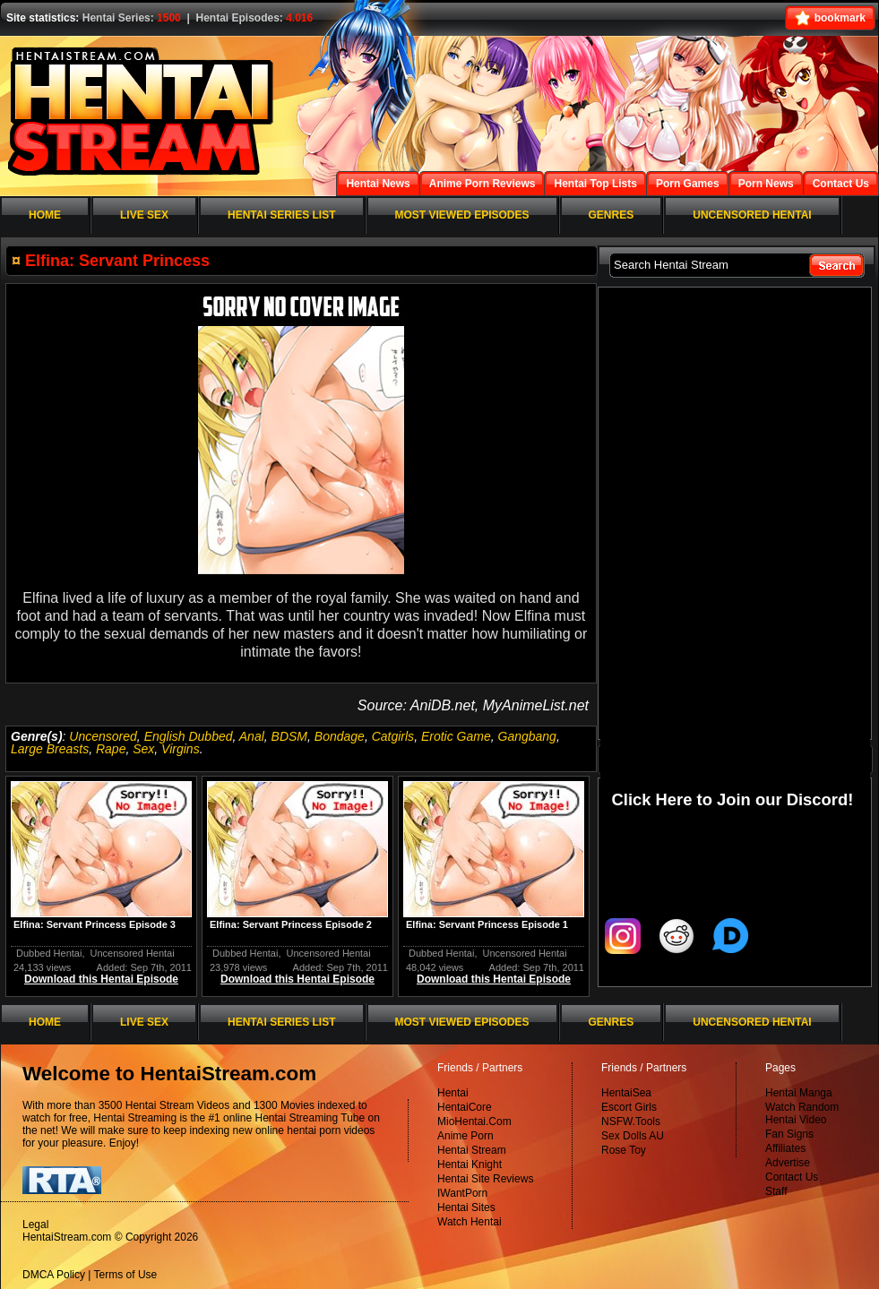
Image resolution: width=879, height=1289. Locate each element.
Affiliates (785, 1148)
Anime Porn (465, 1136)
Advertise (787, 1162)
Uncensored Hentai (132, 953)
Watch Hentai (469, 1222)
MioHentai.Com (474, 1121)
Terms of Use (126, 1274)
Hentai (453, 1093)
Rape (110, 749)
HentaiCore (464, 1107)
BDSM (289, 736)
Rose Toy (623, 1150)
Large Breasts (50, 749)
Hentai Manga (798, 1093)
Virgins (180, 749)
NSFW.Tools (630, 1121)
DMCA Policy (53, 1274)
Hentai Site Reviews (485, 1179)
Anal (251, 736)
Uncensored (103, 736)
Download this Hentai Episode (101, 979)
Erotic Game (456, 736)
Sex (143, 749)
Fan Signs (789, 1134)
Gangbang (527, 736)
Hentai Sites (466, 1207)
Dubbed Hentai (49, 953)
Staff (776, 1191)
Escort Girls (629, 1107)
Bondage (340, 736)
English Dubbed (188, 736)
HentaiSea (626, 1093)
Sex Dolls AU (632, 1136)
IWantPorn (462, 1193)
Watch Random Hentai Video (802, 1113)
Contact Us (791, 1177)
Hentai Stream (471, 1150)
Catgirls (393, 736)
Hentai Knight (469, 1164)
